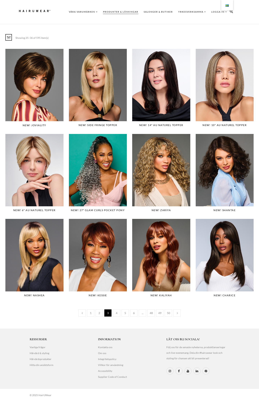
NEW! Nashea (34, 295)
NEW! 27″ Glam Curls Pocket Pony (98, 210)
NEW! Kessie (98, 295)
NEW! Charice (224, 295)
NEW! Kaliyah (161, 295)
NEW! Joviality (34, 125)
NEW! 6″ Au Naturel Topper (34, 210)
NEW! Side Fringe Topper (98, 125)
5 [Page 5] (125, 313)
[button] (231, 12)
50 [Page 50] (168, 313)
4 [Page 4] (116, 313)
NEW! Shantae (224, 210)
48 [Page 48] (151, 313)
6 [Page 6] (134, 313)
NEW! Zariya (161, 210)
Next (177, 313)
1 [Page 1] (91, 313)
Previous (82, 313)
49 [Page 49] (160, 313)
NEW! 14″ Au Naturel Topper (161, 125)
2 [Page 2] (99, 313)
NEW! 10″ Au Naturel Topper (225, 125)
